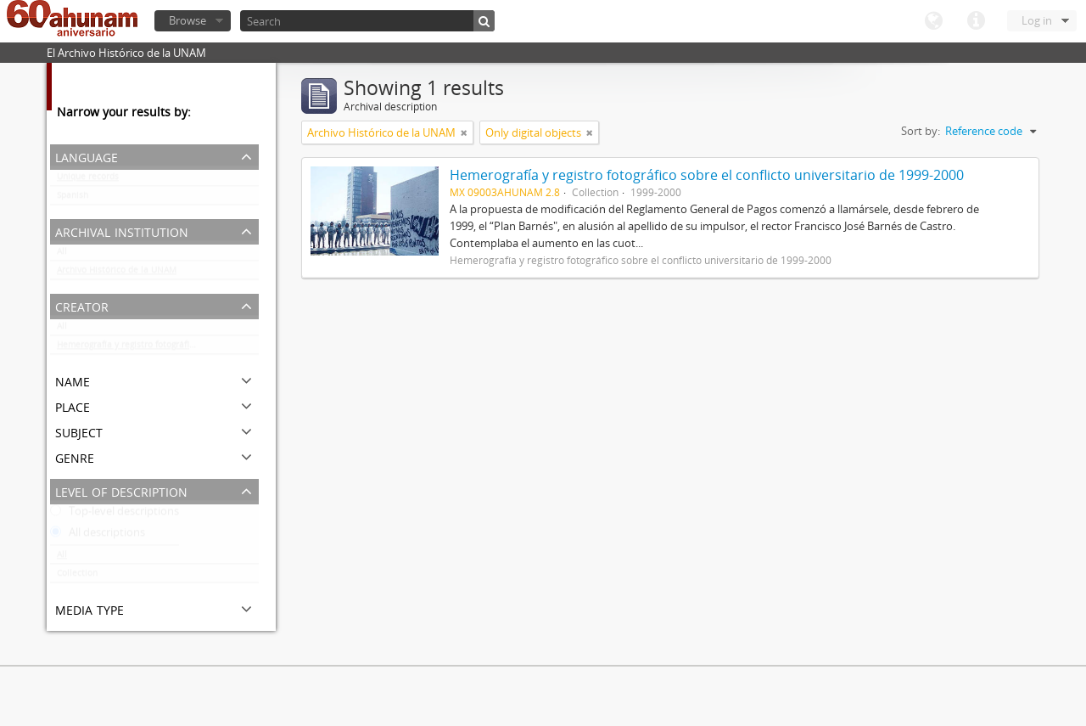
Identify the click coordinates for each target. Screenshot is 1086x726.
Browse (187, 20)
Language (933, 21)
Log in (1037, 20)
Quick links (975, 21)
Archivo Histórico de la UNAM (116, 273)
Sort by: (920, 130)
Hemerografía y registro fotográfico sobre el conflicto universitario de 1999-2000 (158, 348)
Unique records (88, 180)
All (62, 255)
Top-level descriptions (114, 514)
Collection (77, 576)
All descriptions (97, 535)
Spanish (72, 199)
